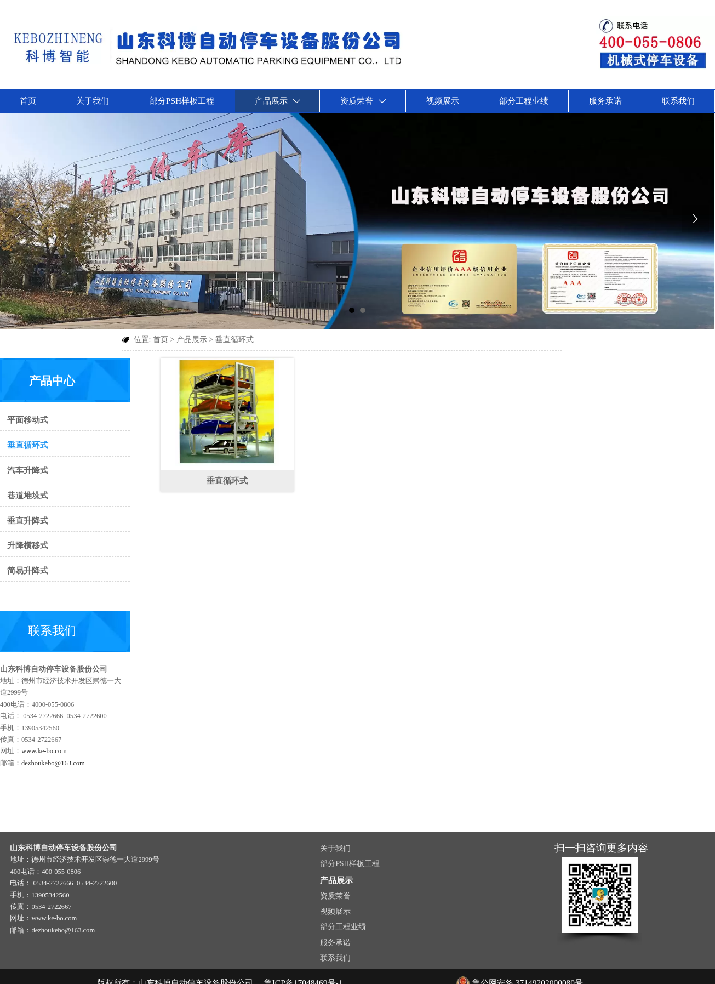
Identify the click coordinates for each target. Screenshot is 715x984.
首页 (160, 338)
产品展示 (191, 338)
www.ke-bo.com (42, 742)
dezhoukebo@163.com (50, 753)
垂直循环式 (234, 338)
